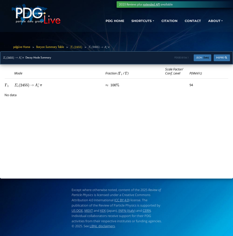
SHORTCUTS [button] (132, 21)
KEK (103, 210)
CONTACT (189, 21)
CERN (147, 210)
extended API (151, 4)
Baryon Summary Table (50, 46)
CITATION (164, 21)
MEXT (88, 210)
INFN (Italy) (126, 210)
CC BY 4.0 (122, 200)
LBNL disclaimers (102, 226)
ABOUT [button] (212, 21)
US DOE (77, 210)
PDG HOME (103, 21)
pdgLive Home (21, 46)
